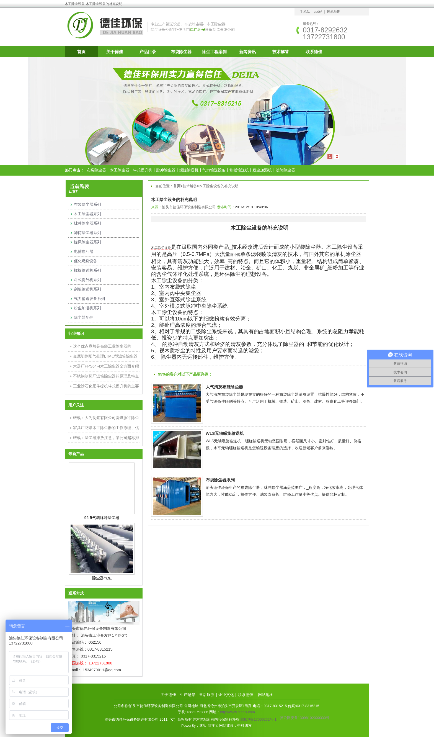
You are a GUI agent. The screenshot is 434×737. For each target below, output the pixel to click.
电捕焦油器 (83, 251)
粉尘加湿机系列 (87, 308)
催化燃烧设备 (85, 261)
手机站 (305, 12)
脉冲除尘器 (165, 170)
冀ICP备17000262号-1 (259, 719)
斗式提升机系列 (87, 280)
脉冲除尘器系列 (87, 223)
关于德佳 (114, 51)
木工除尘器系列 (87, 214)
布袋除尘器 (181, 51)
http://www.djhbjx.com (237, 712)
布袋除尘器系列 (220, 479)
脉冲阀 (235, 255)
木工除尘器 (119, 170)
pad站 (318, 12)
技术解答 (280, 51)
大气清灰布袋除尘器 (224, 386)
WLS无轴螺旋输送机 (225, 433)
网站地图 (333, 12)
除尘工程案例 (214, 51)
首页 (81, 51)
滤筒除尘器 (285, 170)
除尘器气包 (102, 578)
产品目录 (148, 51)
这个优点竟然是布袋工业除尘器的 (102, 346)
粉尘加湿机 (262, 170)
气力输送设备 (214, 170)
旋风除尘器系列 (87, 242)
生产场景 (187, 694)
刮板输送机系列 (87, 289)
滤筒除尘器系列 (87, 232)
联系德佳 (314, 51)
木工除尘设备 (161, 248)
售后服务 (207, 694)
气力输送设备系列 (89, 298)
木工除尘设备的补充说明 (219, 186)
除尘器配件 (83, 317)
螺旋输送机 (188, 170)
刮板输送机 (239, 170)
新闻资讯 (247, 51)
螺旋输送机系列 (87, 270)
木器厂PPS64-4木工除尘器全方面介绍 (106, 366)
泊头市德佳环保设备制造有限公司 (189, 207)
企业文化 (226, 694)
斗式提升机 (142, 170)
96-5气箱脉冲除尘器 (101, 517)
